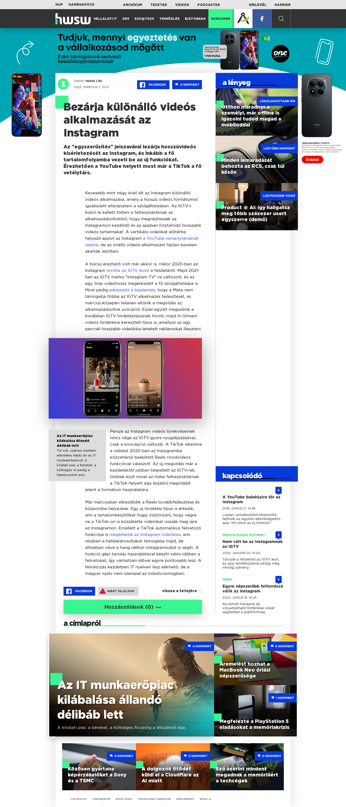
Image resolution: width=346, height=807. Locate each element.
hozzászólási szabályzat (154, 798)
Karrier (283, 4)
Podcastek (208, 4)
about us (205, 798)
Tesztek (158, 4)
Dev (125, 18)
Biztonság (195, 18)
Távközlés (169, 18)
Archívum (132, 4)
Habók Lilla (93, 81)
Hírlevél (258, 4)
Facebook (153, 85)
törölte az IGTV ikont (128, 270)
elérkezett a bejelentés (132, 290)
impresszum (78, 798)
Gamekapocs (81, 4)
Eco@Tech (144, 18)
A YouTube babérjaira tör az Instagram (251, 499)
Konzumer (220, 18)
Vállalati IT (105, 18)
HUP (59, 4)
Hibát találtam (117, 591)
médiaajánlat (101, 798)
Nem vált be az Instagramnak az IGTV (252, 544)
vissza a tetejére (179, 591)
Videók (182, 4)
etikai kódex (124, 798)
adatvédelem (185, 798)
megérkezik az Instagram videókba (145, 534)
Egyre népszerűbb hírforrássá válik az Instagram (252, 588)
